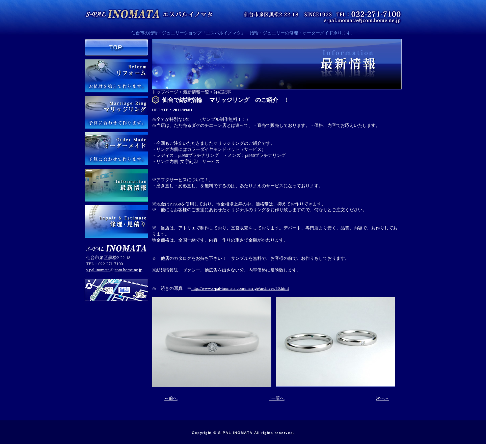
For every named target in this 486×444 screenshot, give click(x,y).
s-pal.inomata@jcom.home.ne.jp (114, 270)
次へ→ (382, 398)
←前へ (171, 398)
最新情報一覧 (196, 92)
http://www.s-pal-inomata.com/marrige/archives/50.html (240, 288)
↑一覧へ (276, 398)
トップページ (165, 92)
